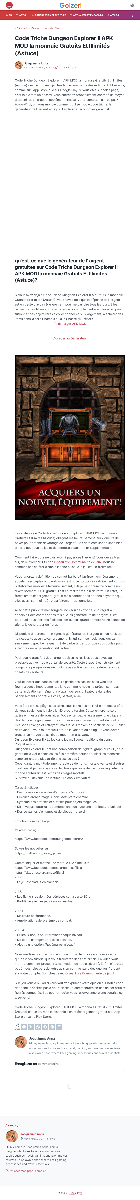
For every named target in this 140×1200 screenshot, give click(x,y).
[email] (59, 1027)
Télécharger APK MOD (70, 324)
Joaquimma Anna (32, 1134)
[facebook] (24, 1027)
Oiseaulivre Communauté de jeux (78, 562)
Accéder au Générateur (70, 338)
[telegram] (45, 1027)
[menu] (9, 5)
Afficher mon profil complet (26, 1171)
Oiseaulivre (75, 1192)
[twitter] (31, 1027)
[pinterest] (52, 1027)
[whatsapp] (38, 1027)
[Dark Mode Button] (132, 5)
